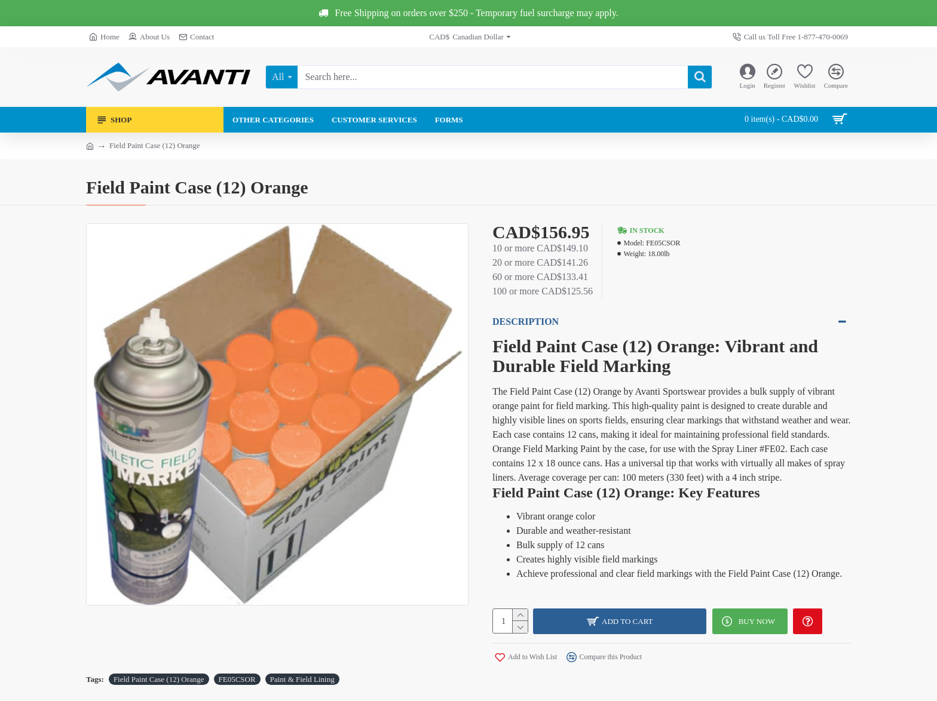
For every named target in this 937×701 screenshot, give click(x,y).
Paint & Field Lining (302, 678)
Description (525, 321)
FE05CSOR (237, 678)
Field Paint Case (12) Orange (159, 678)
